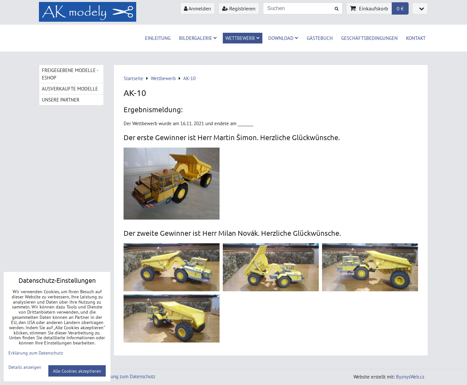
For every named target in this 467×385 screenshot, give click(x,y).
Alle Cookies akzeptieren (77, 371)
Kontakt (415, 38)
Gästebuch (320, 38)
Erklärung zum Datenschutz (127, 376)
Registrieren (239, 8)
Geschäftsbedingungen (369, 38)
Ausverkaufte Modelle (70, 88)
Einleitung (158, 38)
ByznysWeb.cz (410, 376)
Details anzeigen (24, 367)
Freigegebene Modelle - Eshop (70, 74)
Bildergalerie (198, 38)
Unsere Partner (60, 99)
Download (283, 38)
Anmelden (197, 8)
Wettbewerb (242, 38)
